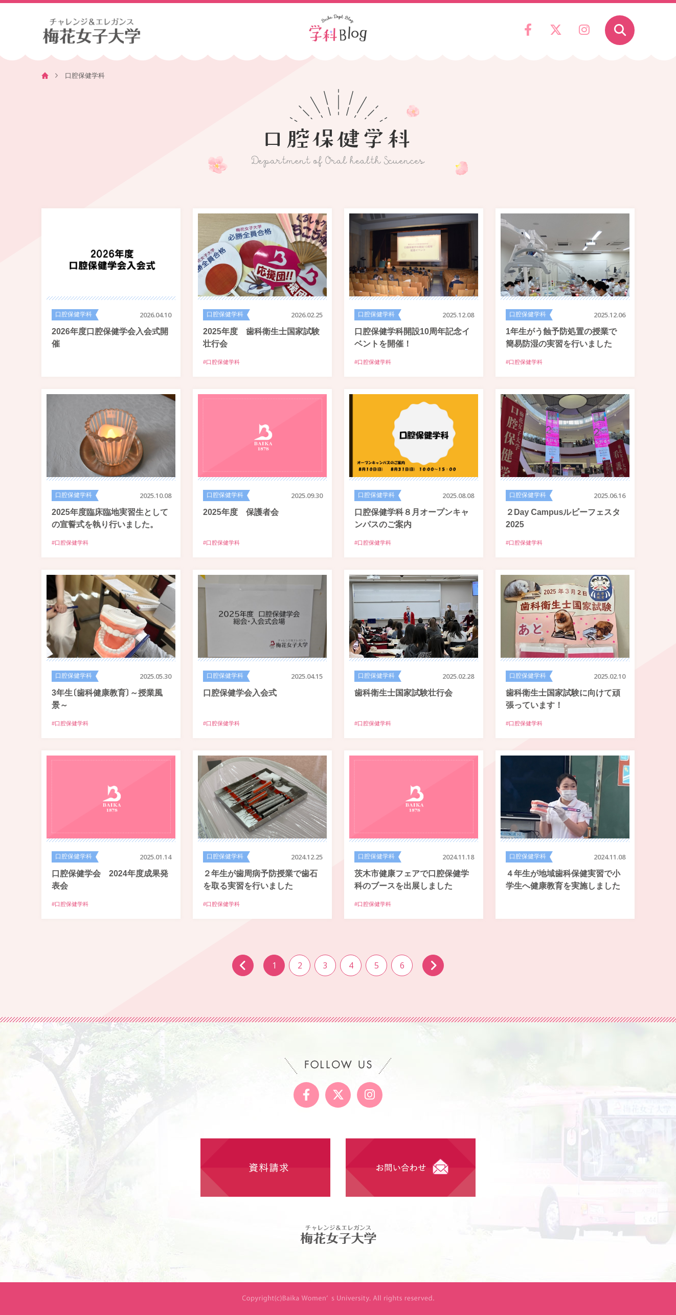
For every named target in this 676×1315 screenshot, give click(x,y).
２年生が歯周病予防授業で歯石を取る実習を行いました (260, 879)
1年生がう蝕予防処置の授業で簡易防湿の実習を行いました (561, 337)
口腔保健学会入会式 (240, 692)
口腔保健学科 (73, 314)
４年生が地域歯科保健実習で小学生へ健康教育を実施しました (563, 879)
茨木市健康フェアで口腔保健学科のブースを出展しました (411, 879)
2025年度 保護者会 (241, 511)
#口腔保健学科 (221, 362)
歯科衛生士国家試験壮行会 (403, 692)
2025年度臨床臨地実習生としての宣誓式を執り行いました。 (110, 517)
